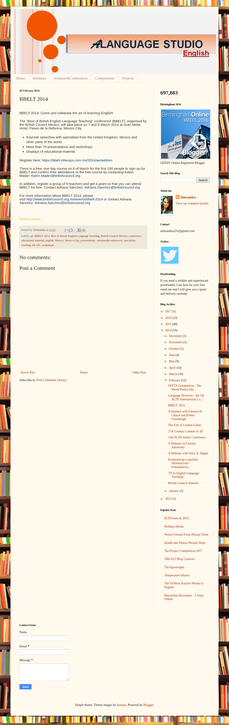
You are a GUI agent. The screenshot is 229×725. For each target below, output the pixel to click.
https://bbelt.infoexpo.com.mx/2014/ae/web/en (77, 160)
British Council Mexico (114, 236)
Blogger (148, 705)
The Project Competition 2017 (183, 551)
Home (20, 78)
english (50, 240)
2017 (168, 311)
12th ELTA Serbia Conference (187, 437)
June (172, 355)
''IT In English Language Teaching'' (183, 475)
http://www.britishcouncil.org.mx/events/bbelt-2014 (64, 199)
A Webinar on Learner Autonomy (182, 445)
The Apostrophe (174, 567)
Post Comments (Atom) (51, 380)
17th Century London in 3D (185, 431)
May (172, 361)
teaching (26, 245)
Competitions (104, 78)
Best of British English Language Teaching (75, 236)
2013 (168, 498)
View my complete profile (192, 203)
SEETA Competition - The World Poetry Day (184, 387)
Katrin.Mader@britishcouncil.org (55, 176)
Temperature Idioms (177, 575)
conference (135, 236)
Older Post (139, 372)
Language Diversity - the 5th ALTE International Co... (186, 397)
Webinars (39, 78)
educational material (32, 240)
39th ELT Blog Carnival (179, 559)
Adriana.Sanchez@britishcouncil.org (112, 187)
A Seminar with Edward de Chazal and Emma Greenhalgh (185, 415)
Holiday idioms (174, 526)
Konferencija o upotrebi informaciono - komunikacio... (183, 463)
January (174, 491)
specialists (130, 240)
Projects (128, 78)
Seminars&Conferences (71, 78)
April (172, 367)
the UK (36, 245)
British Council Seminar (183, 483)
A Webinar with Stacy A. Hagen (188, 453)
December (175, 336)
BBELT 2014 (42, 236)
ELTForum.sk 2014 (176, 518)
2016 (168, 318)
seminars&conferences (110, 240)
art (31, 236)
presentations (88, 240)
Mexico (59, 240)
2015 (168, 324)
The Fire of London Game (184, 425)
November (176, 342)
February (175, 380)
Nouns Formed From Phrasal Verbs (186, 534)
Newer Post (28, 372)
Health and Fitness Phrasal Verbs (185, 543)
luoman (121, 705)
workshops (48, 245)
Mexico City (72, 240)
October (174, 348)
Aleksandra (188, 197)
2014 (168, 330)
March (173, 374)
